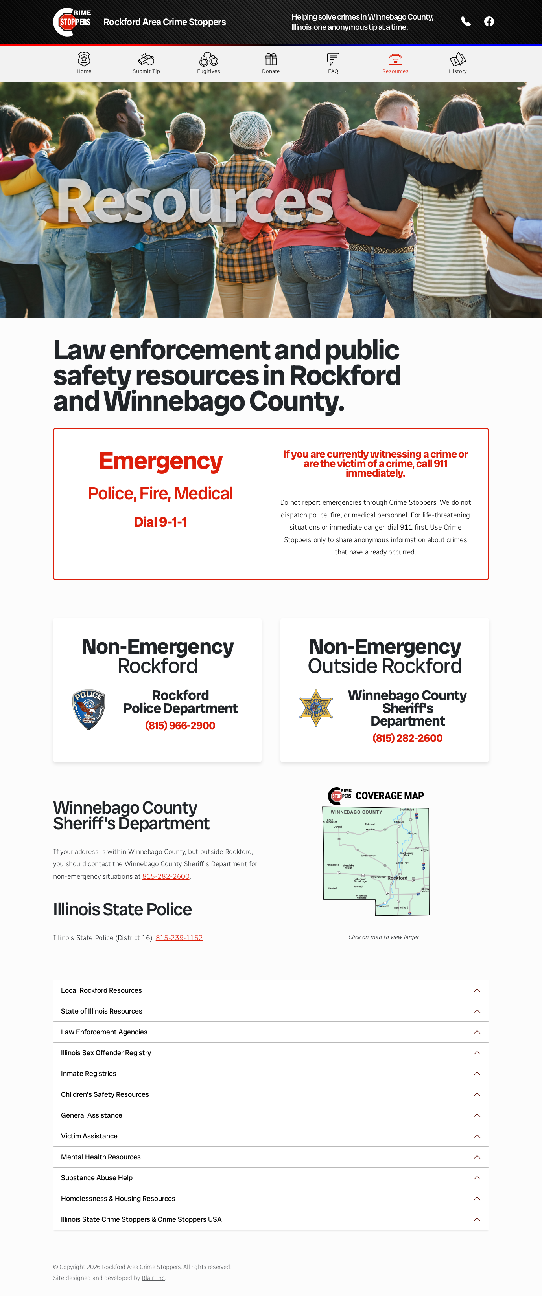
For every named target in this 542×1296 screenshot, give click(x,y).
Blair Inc (153, 1277)
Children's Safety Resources (105, 1094)
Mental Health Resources (101, 1156)
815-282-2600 (166, 876)
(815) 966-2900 (180, 725)
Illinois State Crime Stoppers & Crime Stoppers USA (141, 1219)
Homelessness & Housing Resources (118, 1198)
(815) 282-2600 (407, 738)
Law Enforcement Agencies (104, 1031)
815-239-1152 (179, 937)
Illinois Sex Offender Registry (106, 1052)
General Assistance (91, 1115)
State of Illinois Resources (101, 1011)
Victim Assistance (89, 1135)
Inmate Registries (88, 1073)
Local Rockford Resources (101, 990)
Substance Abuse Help (97, 1177)
